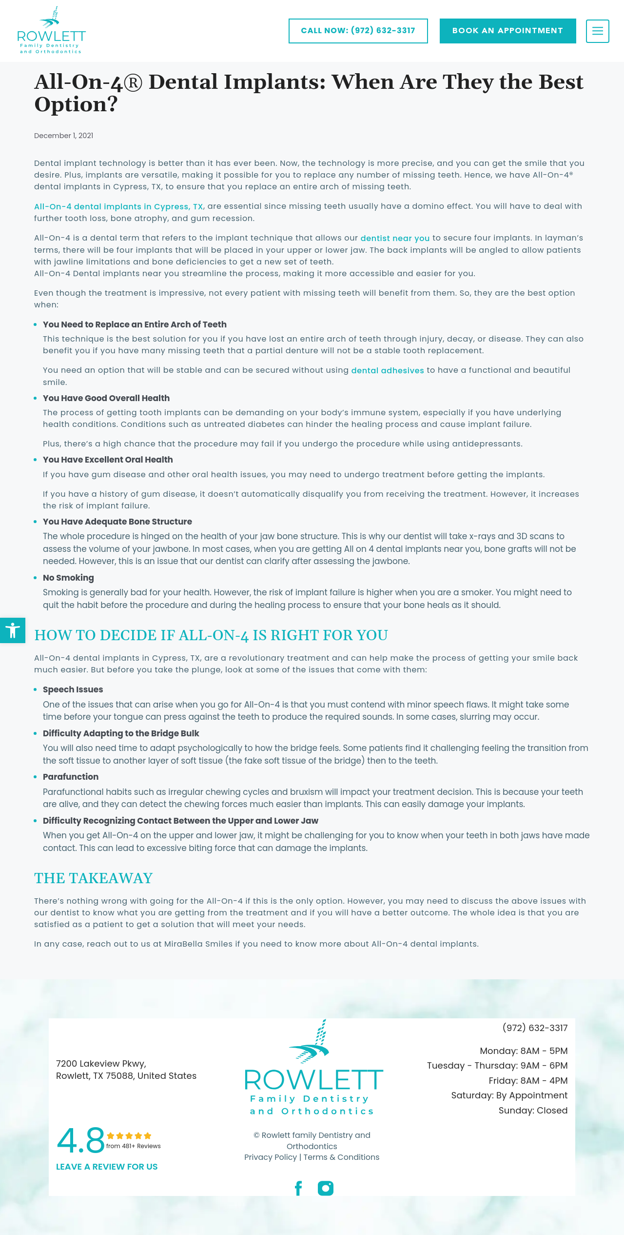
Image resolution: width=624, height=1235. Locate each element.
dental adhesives (388, 370)
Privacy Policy (270, 1157)
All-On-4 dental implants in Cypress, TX (118, 206)
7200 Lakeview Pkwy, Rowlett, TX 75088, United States (126, 1069)
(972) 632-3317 (535, 1028)
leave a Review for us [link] (107, 1166)
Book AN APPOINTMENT (508, 30)
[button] (12, 630)
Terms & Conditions (340, 1157)
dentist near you (395, 238)
